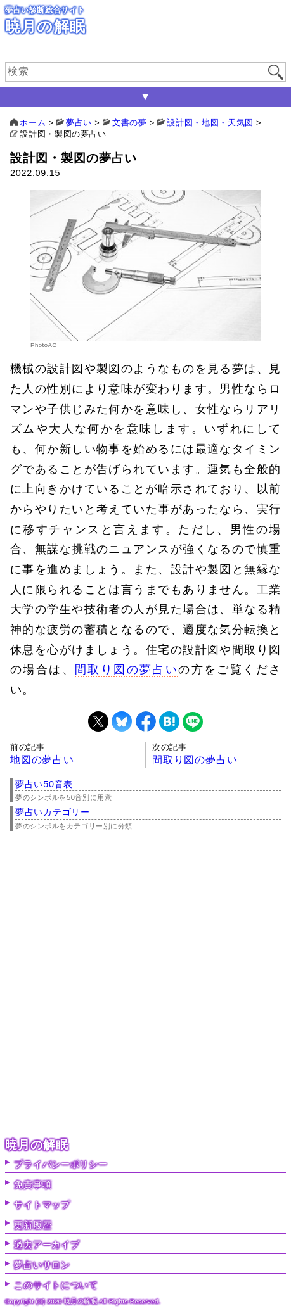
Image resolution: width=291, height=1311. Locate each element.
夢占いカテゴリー (52, 812)
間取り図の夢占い (126, 669)
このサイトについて (56, 1285)
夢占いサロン (42, 1265)
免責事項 (32, 1184)
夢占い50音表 (44, 784)
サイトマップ (42, 1205)
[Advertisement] (145, 986)
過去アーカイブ (46, 1244)
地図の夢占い (42, 759)
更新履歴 (32, 1225)
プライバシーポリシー (60, 1164)
